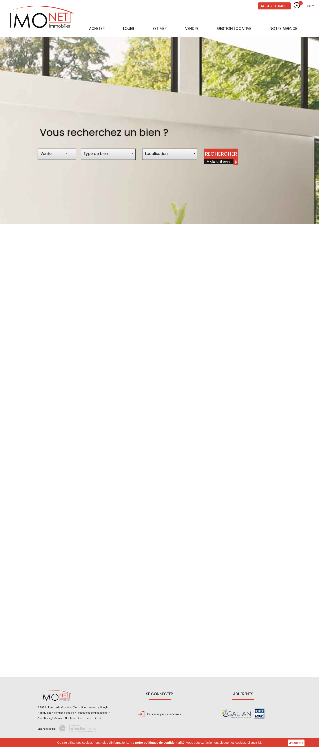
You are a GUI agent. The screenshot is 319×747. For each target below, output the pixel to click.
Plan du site (44, 712)
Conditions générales (50, 718)
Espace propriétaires (159, 714)
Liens (88, 718)
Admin (98, 718)
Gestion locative (234, 28)
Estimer (160, 28)
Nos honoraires (73, 718)
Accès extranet (274, 6)
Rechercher (221, 153)
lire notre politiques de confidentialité (157, 742)
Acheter (97, 28)
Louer (128, 28)
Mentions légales (64, 712)
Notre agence (283, 28)
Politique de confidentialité (92, 712)
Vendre (192, 28)
